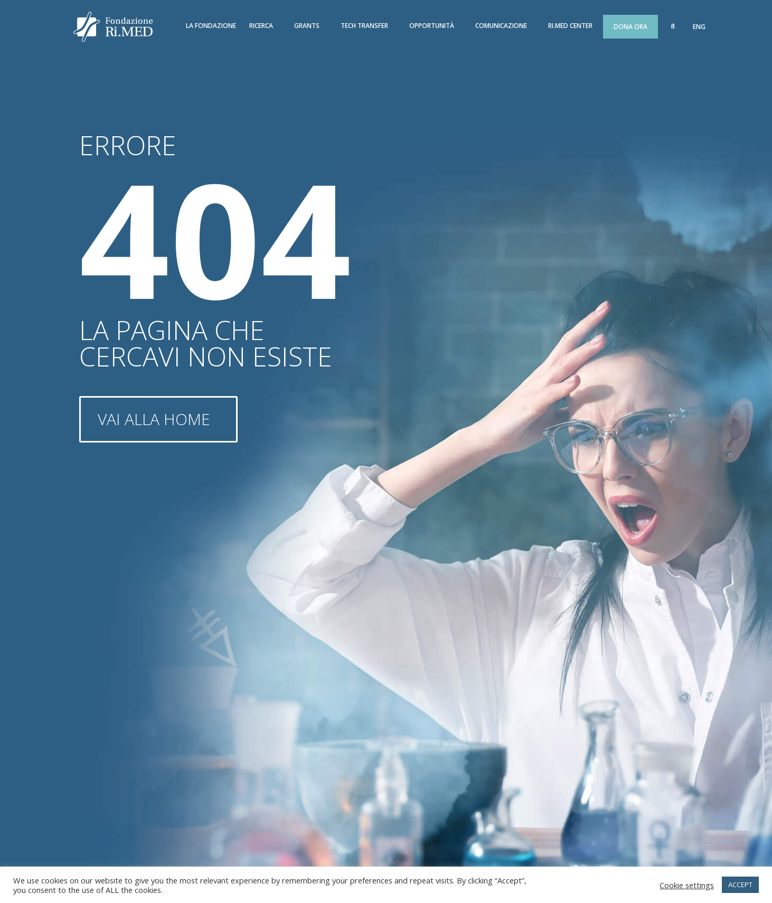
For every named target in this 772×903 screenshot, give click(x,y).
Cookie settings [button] (687, 885)
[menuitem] (699, 27)
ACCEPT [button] (740, 884)
